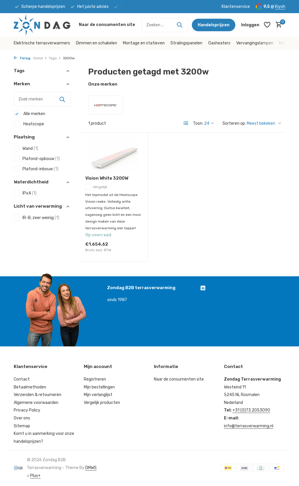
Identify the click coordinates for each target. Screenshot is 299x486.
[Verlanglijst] (267, 25)
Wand (26, 148)
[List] (186, 123)
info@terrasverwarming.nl (248, 425)
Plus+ (35, 475)
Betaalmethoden (30, 387)
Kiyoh (280, 6)
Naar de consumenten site (107, 24)
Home (40, 58)
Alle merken (29, 114)
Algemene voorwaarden (36, 402)
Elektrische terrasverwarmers (42, 43)
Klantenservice (236, 6)
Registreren (95, 379)
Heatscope (29, 124)
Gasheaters (219, 43)
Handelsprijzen (214, 24)
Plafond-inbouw (36, 169)
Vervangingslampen (254, 43)
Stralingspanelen (186, 43)
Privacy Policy (27, 410)
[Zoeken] (165, 25)
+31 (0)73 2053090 (251, 410)
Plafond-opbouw (37, 159)
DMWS (91, 467)
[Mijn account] (250, 24)
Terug (22, 58)
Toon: (198, 123)
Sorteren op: (234, 123)
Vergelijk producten (102, 402)
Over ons (22, 418)
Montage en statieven (144, 43)
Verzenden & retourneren (37, 394)
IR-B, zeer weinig (36, 218)
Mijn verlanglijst (98, 394)
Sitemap (22, 425)
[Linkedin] (203, 288)
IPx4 (25, 193)
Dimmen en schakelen (96, 43)
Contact (22, 379)
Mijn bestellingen (99, 387)
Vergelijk (96, 187)
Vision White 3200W (106, 178)
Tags (55, 58)
